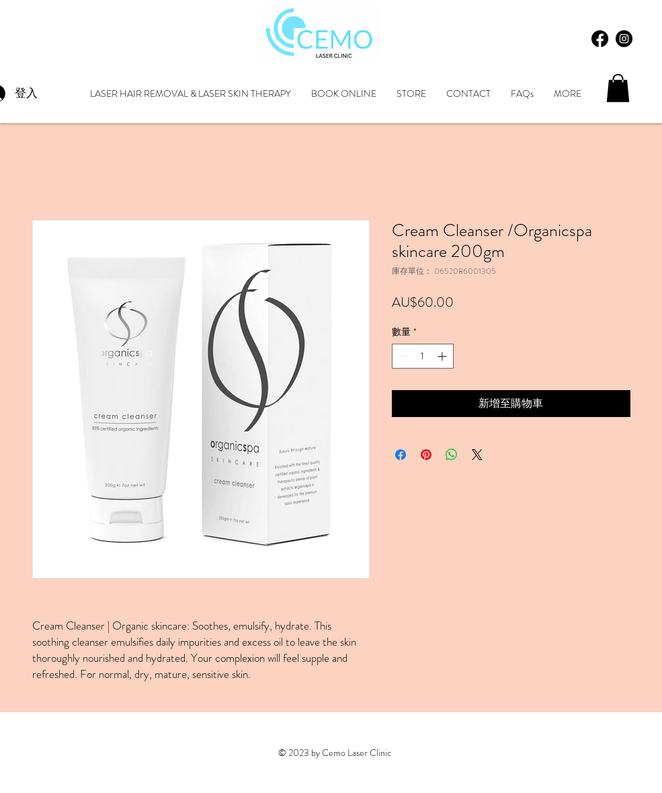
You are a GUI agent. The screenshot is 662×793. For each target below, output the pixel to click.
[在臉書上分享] (400, 455)
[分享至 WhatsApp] (452, 455)
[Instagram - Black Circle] (624, 38)
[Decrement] (402, 356)
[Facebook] (599, 38)
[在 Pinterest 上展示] (426, 455)
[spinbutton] (423, 356)
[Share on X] (477, 455)
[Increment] (443, 356)
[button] (618, 88)
